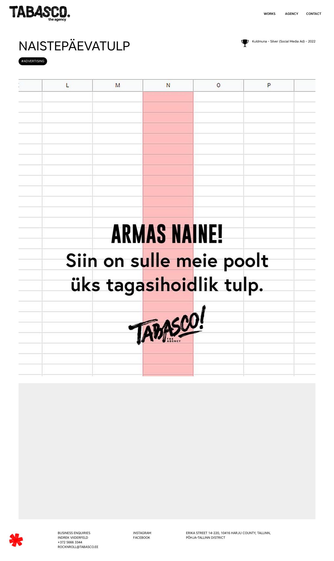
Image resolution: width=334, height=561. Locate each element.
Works (270, 14)
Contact (313, 14)
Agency (291, 14)
